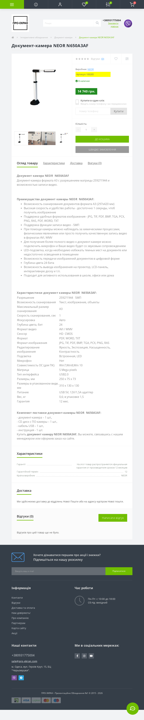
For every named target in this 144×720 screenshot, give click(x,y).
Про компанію (20, 618)
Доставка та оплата (23, 607)
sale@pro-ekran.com (24, 661)
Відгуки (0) (95, 163)
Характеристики (54, 163)
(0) (102, 58)
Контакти (17, 597)
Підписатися (118, 571)
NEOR (91, 69)
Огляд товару (27, 163)
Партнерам (18, 623)
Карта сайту (19, 628)
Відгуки (16, 602)
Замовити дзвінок (113, 25)
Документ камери (63, 37)
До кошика (102, 139)
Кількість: (81, 123)
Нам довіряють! (21, 613)
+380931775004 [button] (23, 655)
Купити (119, 111)
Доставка (76, 163)
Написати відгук (113, 518)
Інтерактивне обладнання (34, 37)
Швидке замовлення (102, 149)
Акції (14, 633)
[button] (60, 4)
